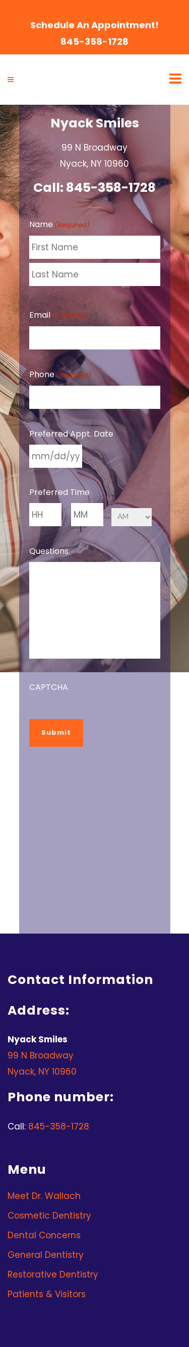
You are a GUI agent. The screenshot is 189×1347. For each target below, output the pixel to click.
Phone (60, 375)
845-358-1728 (94, 41)
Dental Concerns (44, 1235)
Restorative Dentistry (53, 1274)
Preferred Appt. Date (71, 434)
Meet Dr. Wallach (44, 1195)
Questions (49, 551)
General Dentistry (46, 1254)
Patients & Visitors (47, 1294)
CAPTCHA (48, 687)
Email (58, 315)
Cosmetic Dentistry (49, 1215)
